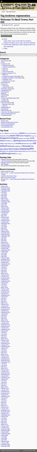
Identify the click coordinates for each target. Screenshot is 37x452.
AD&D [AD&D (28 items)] (6, 133)
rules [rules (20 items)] (7, 151)
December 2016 (5, 307)
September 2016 (5, 312)
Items (3, 106)
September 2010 (5, 415)
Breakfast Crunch (7, 104)
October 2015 (4, 328)
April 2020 (4, 256)
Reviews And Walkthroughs (8, 98)
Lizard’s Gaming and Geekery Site (16, 5)
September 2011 (5, 396)
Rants (2, 96)
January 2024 (5, 209)
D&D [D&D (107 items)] (18, 136)
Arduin (5, 39)
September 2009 (5, 433)
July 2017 (4, 298)
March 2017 (4, 303)
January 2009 (5, 443)
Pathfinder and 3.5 (7, 81)
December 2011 (5, 391)
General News (5, 90)
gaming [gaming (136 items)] (17, 140)
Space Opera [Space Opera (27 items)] (22, 151)
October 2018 (4, 279)
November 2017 (5, 292)
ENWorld (3, 159)
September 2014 (5, 346)
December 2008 (5, 444)
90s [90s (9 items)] (3, 133)
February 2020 (5, 258)
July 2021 (4, 237)
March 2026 (4, 186)
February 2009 (5, 441)
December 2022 (5, 220)
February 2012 (5, 388)
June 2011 (4, 401)
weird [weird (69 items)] (13, 154)
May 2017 (4, 300)
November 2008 (5, 446)
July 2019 (4, 267)
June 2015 (4, 334)
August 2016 (4, 314)
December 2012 (5, 373)
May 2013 (4, 367)
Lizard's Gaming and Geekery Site (12, 450)
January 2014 (5, 357)
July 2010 (4, 418)
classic (14, 41)
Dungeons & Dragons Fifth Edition (11, 76)
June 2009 (4, 438)
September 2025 (5, 191)
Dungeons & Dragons (9, 43)
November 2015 (5, 326)
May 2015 (4, 335)
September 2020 (5, 250)
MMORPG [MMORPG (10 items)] (13, 143)
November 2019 (5, 261)
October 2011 (4, 395)
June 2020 (4, 253)
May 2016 (4, 317)
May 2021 (4, 239)
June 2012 (4, 382)
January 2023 (5, 219)
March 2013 (4, 368)
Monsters (3, 95)
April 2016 (4, 318)
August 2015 (4, 331)
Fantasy (4, 85)
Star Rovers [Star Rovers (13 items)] (28, 151)
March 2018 (4, 287)
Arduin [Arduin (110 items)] (22, 133)
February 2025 (5, 200)
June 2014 (4, 351)
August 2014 (4, 348)
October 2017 (4, 293)
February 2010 (5, 426)
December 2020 (5, 245)
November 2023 (5, 211)
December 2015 (5, 324)
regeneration (15, 44)
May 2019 (4, 270)
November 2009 (5, 430)
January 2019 (5, 276)
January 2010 (5, 427)
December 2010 (5, 410)
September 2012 (5, 377)
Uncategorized (5, 115)
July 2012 (4, 380)
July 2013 (4, 363)
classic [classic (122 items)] (13, 135)
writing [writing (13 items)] (19, 153)
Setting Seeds (5, 107)
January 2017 (5, 306)
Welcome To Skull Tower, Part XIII (16, 21)
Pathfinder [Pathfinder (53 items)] (10, 146)
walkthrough (9, 46)
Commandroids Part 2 (7, 127)
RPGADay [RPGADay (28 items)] (3, 151)
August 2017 (4, 296)
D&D (21, 41)
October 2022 (4, 222)
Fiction (3, 84)
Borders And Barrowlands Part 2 (9, 122)
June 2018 (4, 286)
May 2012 (4, 384)
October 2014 (4, 345)
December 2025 (5, 188)
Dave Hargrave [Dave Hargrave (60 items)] (25, 136)
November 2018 (5, 278)
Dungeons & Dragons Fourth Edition (12, 78)
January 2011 (5, 409)
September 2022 (5, 223)
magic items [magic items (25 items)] (7, 143)
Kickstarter (4, 92)
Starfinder (3, 109)
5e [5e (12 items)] (2, 133)
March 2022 (4, 230)
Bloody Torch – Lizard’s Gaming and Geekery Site (14, 173)
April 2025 (4, 197)
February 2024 (5, 208)
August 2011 (4, 398)
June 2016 (4, 315)
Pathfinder (32, 43)
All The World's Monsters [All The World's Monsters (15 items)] (13, 133)
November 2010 (5, 412)
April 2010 (4, 423)
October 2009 (4, 432)
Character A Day (6, 65)
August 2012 (4, 379)
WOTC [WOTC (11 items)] (17, 153)
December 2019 (5, 259)
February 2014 (5, 356)
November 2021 (5, 234)
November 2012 (5, 374)
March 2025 (4, 198)
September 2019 (5, 264)
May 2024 (4, 205)
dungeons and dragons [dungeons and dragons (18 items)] (24, 138)
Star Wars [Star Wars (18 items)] (33, 151)
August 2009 (4, 435)
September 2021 (5, 236)
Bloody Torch (4, 121)
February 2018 (5, 289)
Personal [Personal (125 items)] (26, 146)
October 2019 (4, 262)
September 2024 (5, 202)
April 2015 (4, 337)
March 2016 (4, 320)
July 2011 (4, 399)
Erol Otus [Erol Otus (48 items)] (7, 141)
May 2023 (4, 216)
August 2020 (4, 251)
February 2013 (5, 370)
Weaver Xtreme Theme (30, 450)
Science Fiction (6, 71)
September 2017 (5, 295)
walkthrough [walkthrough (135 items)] (5, 153)
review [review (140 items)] (16, 149)
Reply (5, 48)
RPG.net (3, 166)
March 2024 (4, 206)
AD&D (4, 74)
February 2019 (5, 275)
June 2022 (4, 226)
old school (26, 43)
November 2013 (5, 360)
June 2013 (4, 365)
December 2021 (5, 233)
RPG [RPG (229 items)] (32, 149)
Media (3, 93)
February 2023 (5, 217)
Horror (4, 68)
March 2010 (4, 424)
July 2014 (4, 349)
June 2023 (4, 214)
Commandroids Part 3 (7, 125)
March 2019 (4, 273)
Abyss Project (5, 61)
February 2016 (5, 321)
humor (17, 43)
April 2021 (4, 240)
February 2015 (5, 340)
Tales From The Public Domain (9, 112)
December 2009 (5, 429)
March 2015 (4, 339)
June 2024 (4, 203)
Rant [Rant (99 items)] (11, 149)
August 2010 (4, 416)
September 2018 (5, 281)
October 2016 (4, 311)
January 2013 (5, 371)
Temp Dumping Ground (7, 113)
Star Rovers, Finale (12, 176)
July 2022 (4, 225)
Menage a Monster (6, 162)
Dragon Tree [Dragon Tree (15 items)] (34, 136)
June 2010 (4, 419)
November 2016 (5, 309)
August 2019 (4, 265)
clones (18, 41)
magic (21, 43)
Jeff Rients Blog (5, 161)
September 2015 (5, 329)
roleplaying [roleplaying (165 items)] (24, 149)
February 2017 (5, 304)
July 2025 (4, 192)
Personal (6, 44)
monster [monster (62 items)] (18, 143)
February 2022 (5, 231)
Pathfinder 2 (5, 79)
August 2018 (4, 283)
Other (3, 70)
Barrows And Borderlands (8, 124)
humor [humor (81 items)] (34, 141)
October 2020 (4, 248)
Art (2, 62)
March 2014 (4, 354)
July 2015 (4, 332)
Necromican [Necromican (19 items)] (29, 143)
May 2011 (4, 402)
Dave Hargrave (27, 41)
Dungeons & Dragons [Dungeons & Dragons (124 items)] (9, 138)
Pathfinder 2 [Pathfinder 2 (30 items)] (18, 146)
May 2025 (4, 195)
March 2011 (4, 405)
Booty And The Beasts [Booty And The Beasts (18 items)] (30, 133)
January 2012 (5, 390)
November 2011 (5, 393)
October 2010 (4, 413)
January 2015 (5, 342)
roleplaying (26, 44)
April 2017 (4, 301)
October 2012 (4, 376)
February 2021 (5, 244)
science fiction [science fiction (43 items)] (13, 151)
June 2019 (4, 268)
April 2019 (4, 272)
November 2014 (5, 343)
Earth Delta (4, 82)
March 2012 (4, 387)
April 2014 (4, 352)
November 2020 (5, 247)
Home (3, 11)
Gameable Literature (6, 89)
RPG (31, 44)
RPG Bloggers (5, 164)
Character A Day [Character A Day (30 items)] (4, 136)
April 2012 (4, 385)
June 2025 (4, 194)
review (21, 44)
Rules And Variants (6, 102)
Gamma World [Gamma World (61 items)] (25, 141)
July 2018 (4, 284)
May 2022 (4, 228)
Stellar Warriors (5, 110)
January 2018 (5, 290)
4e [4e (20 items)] (0, 133)
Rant (10, 44)
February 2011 (5, 407)
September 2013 (5, 362)
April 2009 (4, 440)
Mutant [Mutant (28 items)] (24, 143)
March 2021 (4, 242)
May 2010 (4, 421)
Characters (4, 64)
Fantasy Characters (7, 67)
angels (5, 41)
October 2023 (4, 212)
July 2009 (4, 437)
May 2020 (4, 254)
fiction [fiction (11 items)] (12, 140)
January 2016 (5, 323)
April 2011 (4, 404)
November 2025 (5, 189)
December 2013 (5, 359)
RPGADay (3, 101)
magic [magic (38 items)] (2, 143)
